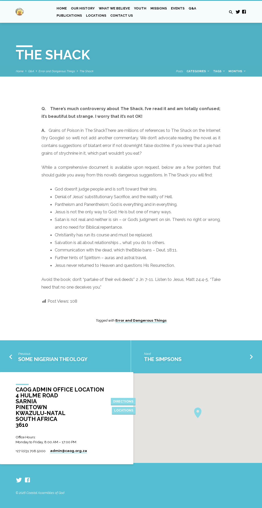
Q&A (192, 8)
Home (62, 8)
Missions (158, 8)
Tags (219, 71)
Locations (96, 15)
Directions (123, 401)
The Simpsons (162, 359)
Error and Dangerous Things (57, 71)
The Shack (86, 71)
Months (237, 71)
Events (177, 8)
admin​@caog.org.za (68, 451)
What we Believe (114, 8)
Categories (198, 71)
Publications (69, 15)
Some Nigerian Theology (53, 359)
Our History (83, 8)
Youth (140, 8)
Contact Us (121, 15)
